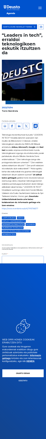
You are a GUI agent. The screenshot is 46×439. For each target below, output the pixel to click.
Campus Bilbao (8, 218)
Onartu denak (23, 373)
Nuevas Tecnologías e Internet (16, 231)
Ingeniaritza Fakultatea (13, 224)
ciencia (21, 218)
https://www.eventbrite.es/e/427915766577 (20, 208)
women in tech (8, 234)
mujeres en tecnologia (12, 228)
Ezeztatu (23, 381)
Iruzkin (5, 254)
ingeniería (30, 224)
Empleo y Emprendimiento (13, 221)
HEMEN (30, 361)
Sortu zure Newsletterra (19, 27)
